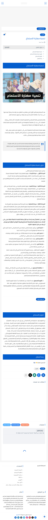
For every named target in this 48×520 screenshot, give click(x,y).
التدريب (42, 35)
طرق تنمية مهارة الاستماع (36, 54)
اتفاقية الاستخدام (18, 472)
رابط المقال (39, 59)
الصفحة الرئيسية (18, 470)
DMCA (20, 477)
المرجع (17, 515)
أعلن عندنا (19, 482)
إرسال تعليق (40, 431)
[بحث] (2, 3)
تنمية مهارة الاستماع (37, 52)
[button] (39, 375)
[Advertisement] (24, 17)
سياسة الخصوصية (18, 475)
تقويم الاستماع (38, 56)
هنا (34, 362)
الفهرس (20, 479)
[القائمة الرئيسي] (45, 3)
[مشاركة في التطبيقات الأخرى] (26, 375)
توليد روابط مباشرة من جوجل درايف (14, 484)
